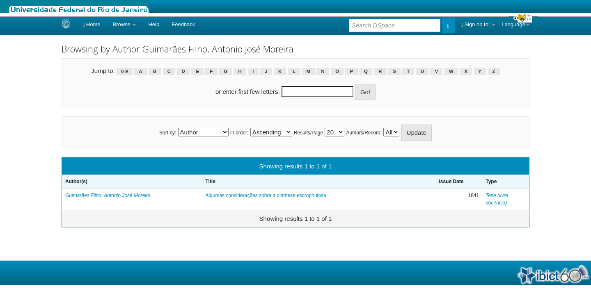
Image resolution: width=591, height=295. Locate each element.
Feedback (183, 24)
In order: (239, 133)
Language (515, 24)
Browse (124, 24)
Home (91, 24)
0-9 (124, 71)
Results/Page (308, 133)
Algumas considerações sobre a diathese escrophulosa (265, 195)
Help (153, 24)
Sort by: (167, 133)
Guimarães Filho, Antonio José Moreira (108, 195)
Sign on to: (478, 24)
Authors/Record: (364, 133)
